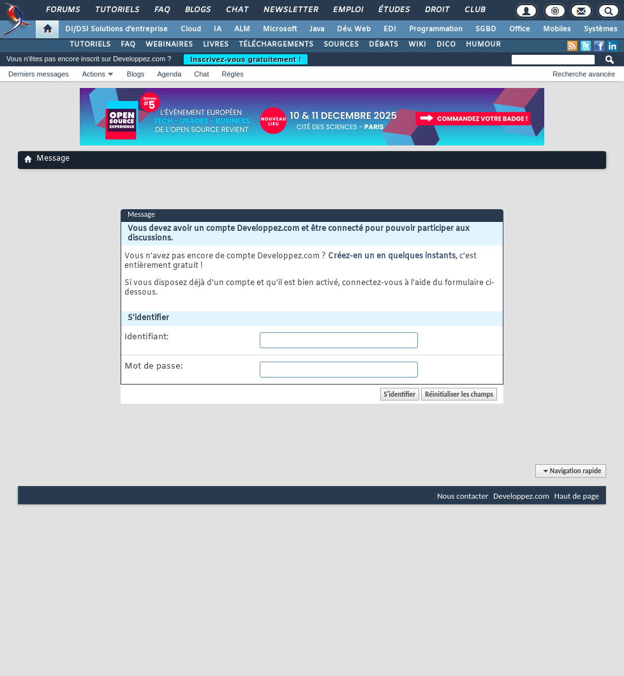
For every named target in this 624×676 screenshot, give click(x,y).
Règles (233, 74)
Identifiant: (146, 337)
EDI (389, 29)
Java (316, 29)
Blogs (197, 10)
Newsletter (290, 10)
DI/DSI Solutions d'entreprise (116, 29)
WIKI (417, 44)
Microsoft (280, 29)
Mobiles (557, 29)
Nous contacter (462, 496)
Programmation (436, 29)
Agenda (169, 74)
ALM (242, 29)
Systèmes (601, 29)
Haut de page (576, 496)
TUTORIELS (90, 44)
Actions (93, 74)
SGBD (485, 29)
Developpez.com (521, 496)
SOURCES (341, 44)
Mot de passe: (153, 367)
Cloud (191, 29)
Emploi (347, 10)
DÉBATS (383, 44)
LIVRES (215, 44)
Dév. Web (354, 29)
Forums (62, 10)
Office (519, 29)
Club (474, 10)
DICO (446, 44)
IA (217, 29)
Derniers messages (38, 74)
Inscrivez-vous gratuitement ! (245, 59)
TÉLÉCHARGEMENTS (276, 44)
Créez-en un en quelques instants (392, 256)
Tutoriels (116, 10)
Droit (436, 10)
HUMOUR (483, 44)
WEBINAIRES (169, 44)
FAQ (161, 10)
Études (393, 10)
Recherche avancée (584, 74)
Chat (236, 10)
